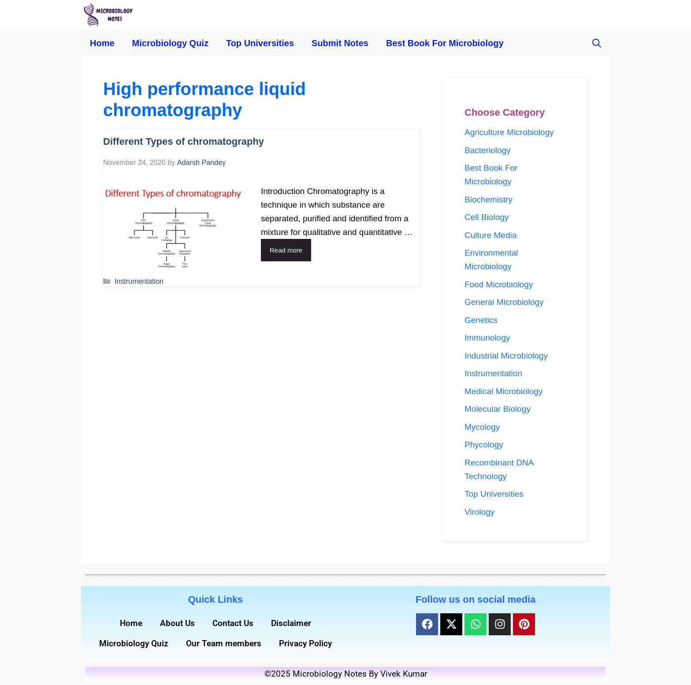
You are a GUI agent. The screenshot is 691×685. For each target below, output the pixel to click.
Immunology (487, 337)
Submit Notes (340, 43)
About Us (177, 623)
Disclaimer (291, 623)
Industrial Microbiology (506, 355)
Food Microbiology (498, 284)
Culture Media (490, 235)
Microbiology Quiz (170, 43)
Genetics (481, 320)
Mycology (482, 427)
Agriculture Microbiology (509, 132)
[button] (596, 43)
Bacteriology (487, 150)
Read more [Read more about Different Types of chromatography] (286, 250)
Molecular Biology (497, 409)
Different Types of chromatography (183, 141)
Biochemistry (488, 199)
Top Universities (260, 43)
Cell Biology (486, 217)
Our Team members (223, 643)
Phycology (483, 444)
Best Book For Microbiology (445, 43)
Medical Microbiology (503, 391)
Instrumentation (139, 281)
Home (102, 43)
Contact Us (232, 623)
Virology (479, 511)
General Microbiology (504, 302)
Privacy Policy (305, 643)
